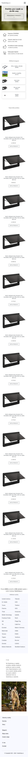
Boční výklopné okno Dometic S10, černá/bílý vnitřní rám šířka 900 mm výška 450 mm (14, 534)
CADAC (17, 643)
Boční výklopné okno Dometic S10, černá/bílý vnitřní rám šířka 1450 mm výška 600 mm (14, 495)
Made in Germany (19, 627)
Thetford (17, 605)
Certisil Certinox (6, 599)
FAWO (16, 634)
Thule (3, 611)
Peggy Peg (18, 621)
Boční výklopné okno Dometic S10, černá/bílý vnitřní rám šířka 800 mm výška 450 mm (14, 139)
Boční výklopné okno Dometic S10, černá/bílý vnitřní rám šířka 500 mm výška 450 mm (14, 376)
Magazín (4, 730)
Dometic (4, 643)
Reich (16, 618)
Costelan (4, 640)
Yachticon (17, 637)
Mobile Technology (7, 615)
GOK (16, 602)
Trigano (4, 637)
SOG (16, 608)
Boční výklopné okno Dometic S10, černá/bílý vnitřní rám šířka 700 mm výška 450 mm (14, 455)
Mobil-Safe (5, 630)
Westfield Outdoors (20, 646)
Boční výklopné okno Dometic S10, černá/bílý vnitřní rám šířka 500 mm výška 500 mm (14, 257)
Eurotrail (4, 627)
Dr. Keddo (4, 602)
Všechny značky (6, 717)
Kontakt (4, 746)
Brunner (17, 640)
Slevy (3, 724)
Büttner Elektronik (6, 646)
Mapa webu (5, 733)
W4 (3, 621)
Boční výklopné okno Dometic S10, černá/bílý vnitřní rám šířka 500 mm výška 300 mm (14, 574)
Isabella (17, 615)
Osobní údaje (5, 737)
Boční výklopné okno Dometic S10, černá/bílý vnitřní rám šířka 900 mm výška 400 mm (14, 336)
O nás (3, 742)
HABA (16, 630)
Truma (3, 605)
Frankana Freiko (6, 618)
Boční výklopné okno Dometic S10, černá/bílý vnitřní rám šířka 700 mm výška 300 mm (14, 178)
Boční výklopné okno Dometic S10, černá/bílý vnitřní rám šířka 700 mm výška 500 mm (14, 218)
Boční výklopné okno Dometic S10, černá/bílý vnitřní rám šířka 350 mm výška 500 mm (14, 297)
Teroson (4, 634)
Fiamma (4, 608)
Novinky (4, 721)
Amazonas (18, 611)
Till (2, 624)
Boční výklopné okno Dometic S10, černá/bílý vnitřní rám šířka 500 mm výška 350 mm (14, 416)
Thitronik (17, 599)
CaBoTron (17, 624)
